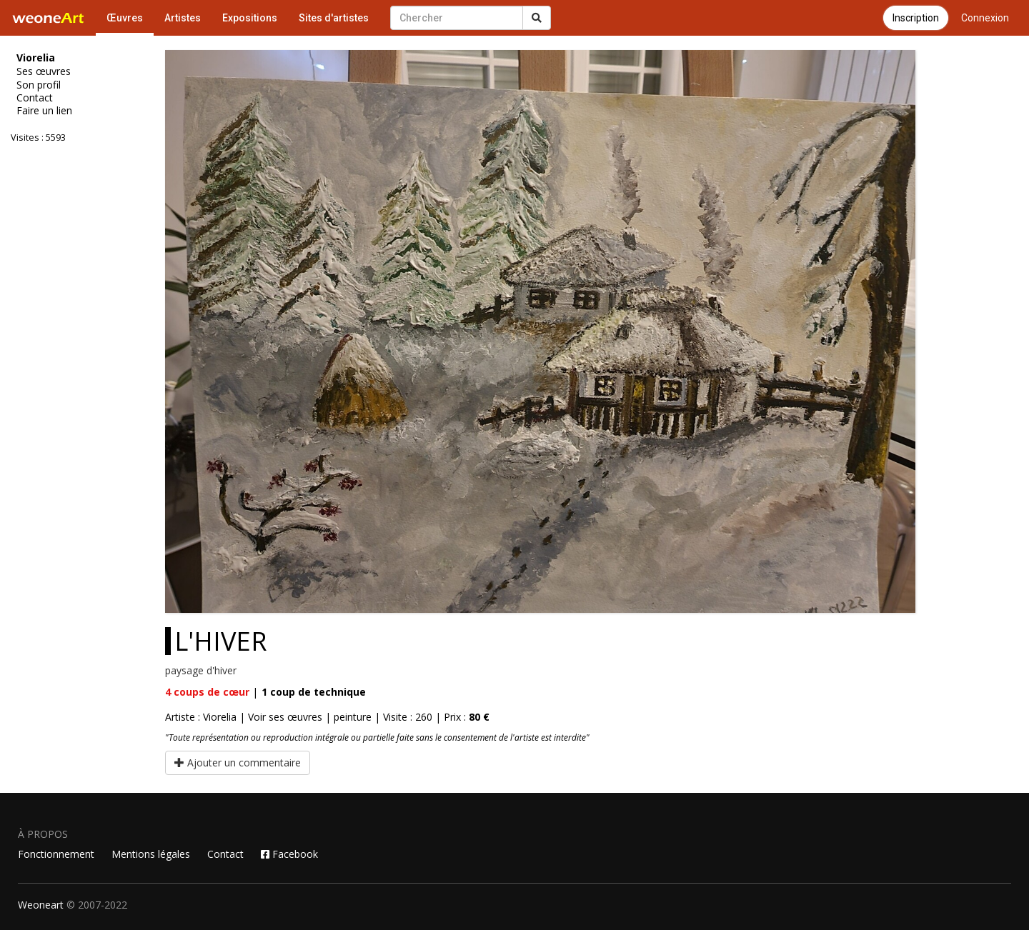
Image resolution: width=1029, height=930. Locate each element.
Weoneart (41, 904)
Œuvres (124, 18)
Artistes (182, 18)
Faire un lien (44, 110)
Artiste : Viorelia (201, 717)
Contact (34, 97)
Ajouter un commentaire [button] (237, 762)
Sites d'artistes (334, 18)
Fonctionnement (56, 854)
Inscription (916, 18)
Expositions (249, 18)
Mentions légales (150, 854)
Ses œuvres (43, 71)
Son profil (38, 85)
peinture (353, 717)
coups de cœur (207, 692)
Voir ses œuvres (285, 717)
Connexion (985, 18)
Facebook (289, 854)
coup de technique (314, 692)
